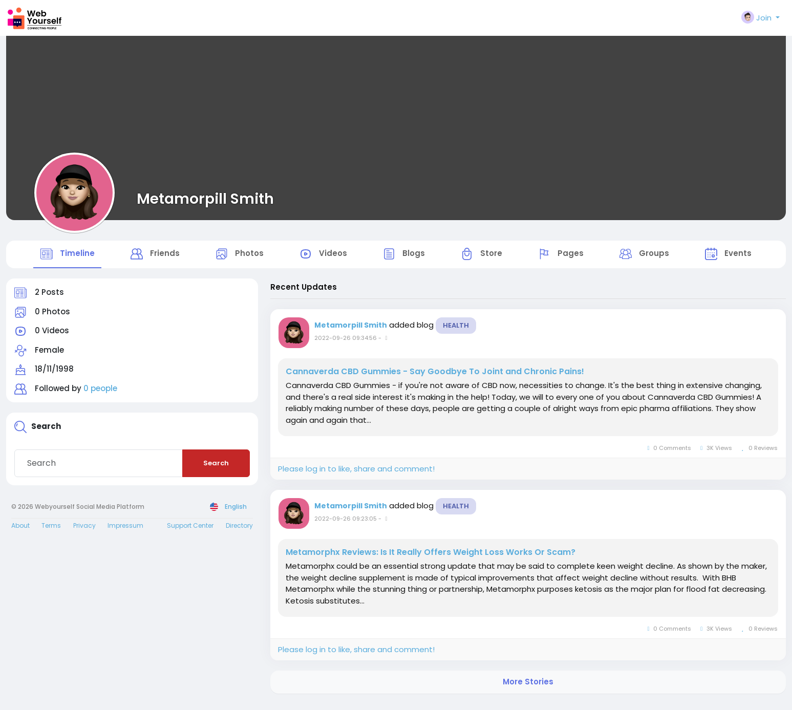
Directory (239, 531)
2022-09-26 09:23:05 (345, 525)
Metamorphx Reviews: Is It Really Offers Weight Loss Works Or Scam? (430, 558)
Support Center (190, 531)
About (20, 531)
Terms (51, 531)
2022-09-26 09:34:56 (345, 344)
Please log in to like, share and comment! (356, 474)
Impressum (125, 531)
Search (216, 469)
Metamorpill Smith (205, 198)
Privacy (84, 531)
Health (456, 331)
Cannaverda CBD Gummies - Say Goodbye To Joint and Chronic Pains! (435, 377)
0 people (100, 394)
